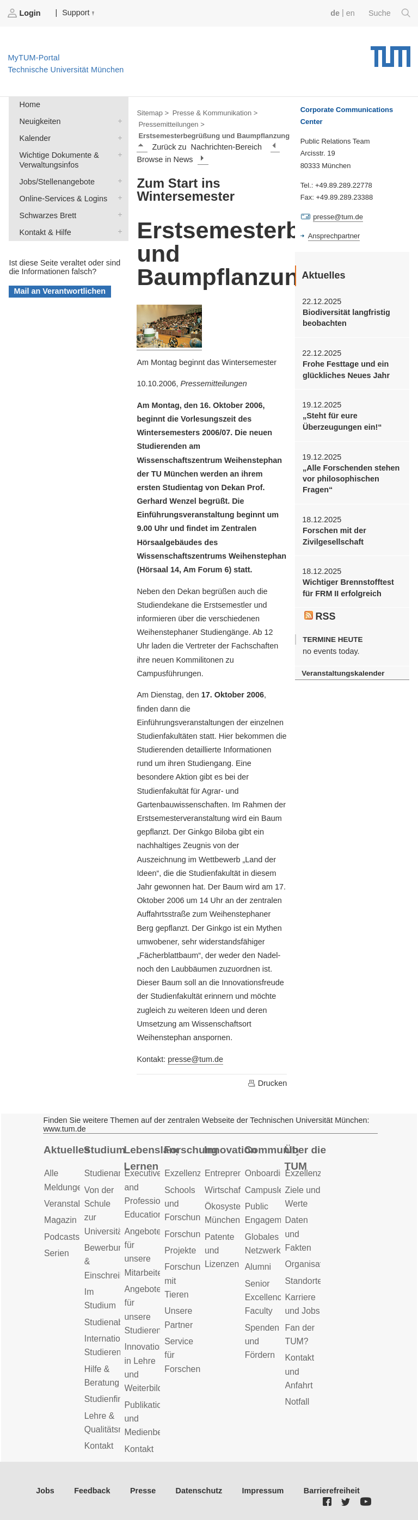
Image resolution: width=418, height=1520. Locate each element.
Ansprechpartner (334, 236)
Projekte (180, 1250)
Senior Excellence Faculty (266, 1297)
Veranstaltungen (75, 1203)
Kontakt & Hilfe (117, 231)
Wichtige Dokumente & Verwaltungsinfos (117, 154)
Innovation (230, 1150)
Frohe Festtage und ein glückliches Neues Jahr (346, 369)
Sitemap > (153, 113)
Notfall (297, 1401)
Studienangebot (114, 1173)
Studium (105, 1150)
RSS (320, 616)
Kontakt (99, 1445)
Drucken (267, 1083)
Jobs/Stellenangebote (117, 181)
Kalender (117, 137)
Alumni (258, 1266)
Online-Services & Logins (117, 197)
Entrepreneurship (238, 1173)
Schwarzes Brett (117, 214)
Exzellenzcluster (195, 1173)
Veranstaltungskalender (343, 673)
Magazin (60, 1220)
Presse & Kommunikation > (215, 113)
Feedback (92, 1490)
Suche (389, 13)
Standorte (304, 1281)
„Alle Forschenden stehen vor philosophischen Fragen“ (351, 479)
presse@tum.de (195, 1059)
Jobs (45, 1490)
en (350, 13)
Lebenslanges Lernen (151, 1158)
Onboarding (267, 1173)
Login (25, 13)
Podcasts (61, 1236)
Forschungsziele (195, 1234)
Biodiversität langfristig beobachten (346, 318)
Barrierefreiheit (332, 1490)
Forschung (191, 1150)
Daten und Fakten (298, 1233)
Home (30, 104)
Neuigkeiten (117, 120)
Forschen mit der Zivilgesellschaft (334, 536)
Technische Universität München (390, 52)
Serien (56, 1253)
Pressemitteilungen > (171, 124)
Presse (143, 1490)
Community (271, 1150)
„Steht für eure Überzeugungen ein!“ (342, 421)
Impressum (263, 1490)
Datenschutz (199, 1490)
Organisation (309, 1264)
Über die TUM (306, 1158)
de (335, 13)
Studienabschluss (118, 1322)
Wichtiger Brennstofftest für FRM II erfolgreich (348, 587)
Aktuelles (67, 1150)
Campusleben (271, 1190)
